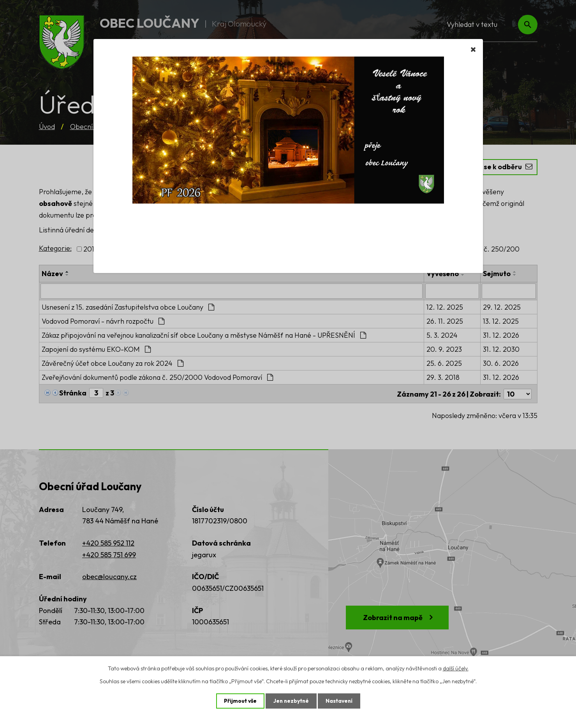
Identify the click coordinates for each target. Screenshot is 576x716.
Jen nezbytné (291, 700)
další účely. (456, 668)
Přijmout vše (239, 700)
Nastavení (340, 700)
